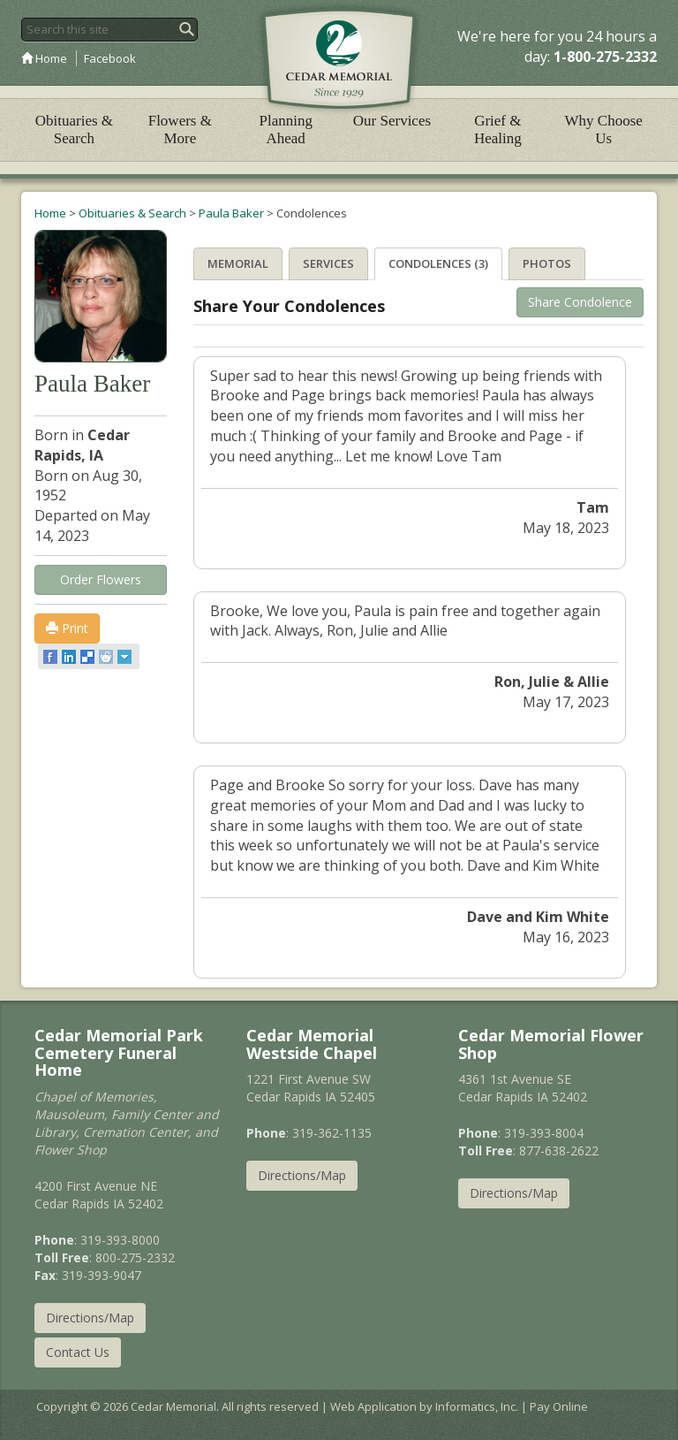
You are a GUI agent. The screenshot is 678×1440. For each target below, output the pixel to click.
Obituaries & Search (74, 129)
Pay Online (559, 1406)
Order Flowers (100, 579)
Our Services (392, 120)
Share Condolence (580, 301)
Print (67, 628)
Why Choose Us (604, 129)
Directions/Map (90, 1317)
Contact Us (77, 1352)
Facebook (110, 58)
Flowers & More (180, 129)
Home (44, 58)
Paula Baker (231, 213)
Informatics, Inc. (476, 1406)
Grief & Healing (498, 129)
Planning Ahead (285, 129)
